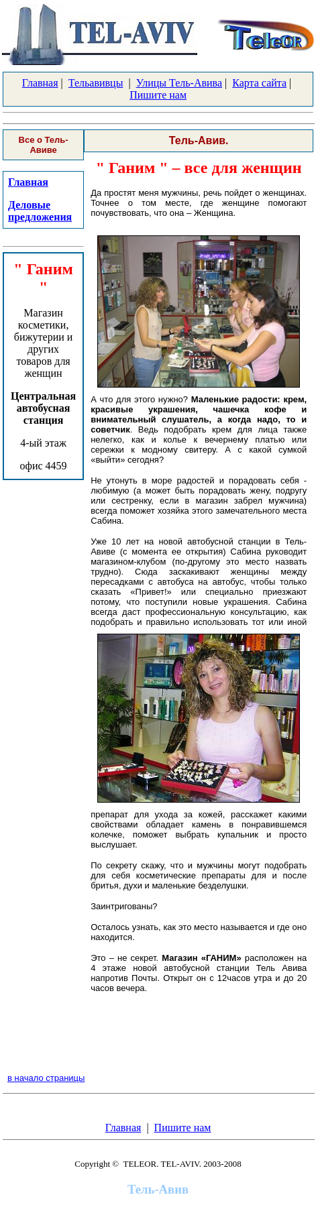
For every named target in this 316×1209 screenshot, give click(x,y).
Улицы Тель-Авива (179, 83)
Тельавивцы (95, 83)
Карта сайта (259, 83)
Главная (40, 83)
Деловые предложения (40, 211)
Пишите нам (158, 95)
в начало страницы (46, 1078)
